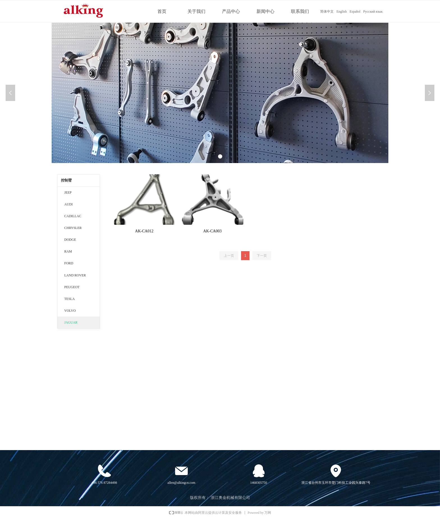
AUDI (68, 204)
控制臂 (66, 180)
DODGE (70, 240)
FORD (68, 263)
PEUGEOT (72, 287)
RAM (68, 251)
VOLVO (70, 311)
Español (355, 11)
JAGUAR (70, 322)
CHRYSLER (73, 228)
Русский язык (372, 11)
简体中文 (327, 11)
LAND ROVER (75, 275)
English (341, 11)
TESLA (69, 299)
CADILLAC (72, 216)
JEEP (68, 192)
